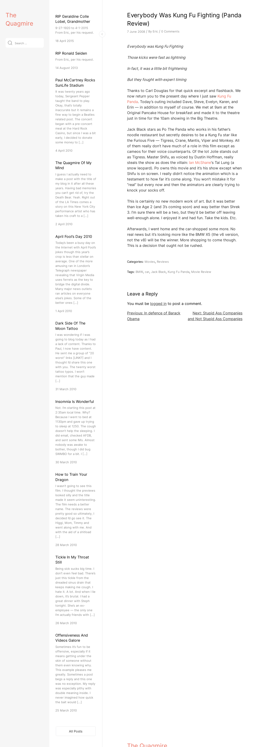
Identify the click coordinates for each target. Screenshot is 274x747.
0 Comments (170, 31)
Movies (150, 261)
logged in (158, 303)
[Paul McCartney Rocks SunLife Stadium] (75, 115)
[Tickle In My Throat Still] (75, 590)
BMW (139, 272)
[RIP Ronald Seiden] (75, 60)
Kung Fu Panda (178, 272)
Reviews (163, 261)
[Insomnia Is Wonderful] (75, 431)
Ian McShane (200, 162)
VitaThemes (160, 733)
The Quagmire (147, 723)
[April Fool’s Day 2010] (75, 273)
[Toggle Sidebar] (102, 34)
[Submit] (10, 42)
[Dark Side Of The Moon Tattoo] (75, 356)
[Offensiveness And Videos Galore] (75, 672)
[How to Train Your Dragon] (75, 509)
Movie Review (201, 272)
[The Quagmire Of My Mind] (75, 193)
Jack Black (158, 272)
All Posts (75, 731)
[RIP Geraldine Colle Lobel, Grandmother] (75, 28)
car (147, 272)
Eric (155, 31)
